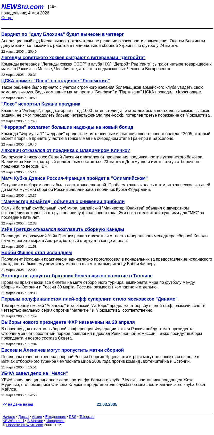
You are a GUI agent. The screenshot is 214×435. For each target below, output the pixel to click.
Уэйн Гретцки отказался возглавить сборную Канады (62, 229)
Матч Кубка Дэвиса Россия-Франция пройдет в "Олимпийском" (74, 178)
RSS (72, 417)
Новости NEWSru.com (24, 425)
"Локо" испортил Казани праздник (40, 104)
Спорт (7, 17)
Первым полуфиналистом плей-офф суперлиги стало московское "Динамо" (89, 299)
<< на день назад (18, 404)
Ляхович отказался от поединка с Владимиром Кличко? (65, 150)
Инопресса (55, 421)
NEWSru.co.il (13, 421)
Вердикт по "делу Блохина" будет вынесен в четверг (62, 34)
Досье (23, 417)
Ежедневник (55, 417)
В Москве (35, 421)
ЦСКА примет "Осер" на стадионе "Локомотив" (55, 80)
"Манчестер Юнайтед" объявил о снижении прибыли (63, 201)
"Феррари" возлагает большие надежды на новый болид (67, 127)
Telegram (87, 417)
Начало (9, 417)
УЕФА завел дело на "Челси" (34, 373)
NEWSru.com (22, 7)
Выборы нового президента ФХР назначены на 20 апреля (68, 322)
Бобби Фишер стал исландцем (36, 252)
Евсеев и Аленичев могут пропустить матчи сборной (62, 350)
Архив (37, 417)
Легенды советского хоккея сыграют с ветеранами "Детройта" (73, 57)
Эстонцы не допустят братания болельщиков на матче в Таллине (77, 275)
